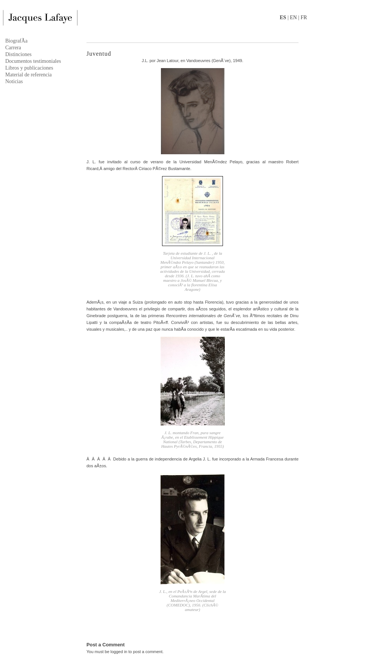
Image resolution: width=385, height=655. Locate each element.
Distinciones (18, 54)
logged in (119, 651)
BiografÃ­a (16, 41)
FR (303, 17)
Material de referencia (28, 75)
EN (293, 17)
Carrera (13, 47)
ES (283, 17)
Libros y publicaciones (29, 68)
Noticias (14, 81)
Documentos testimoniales (33, 61)
